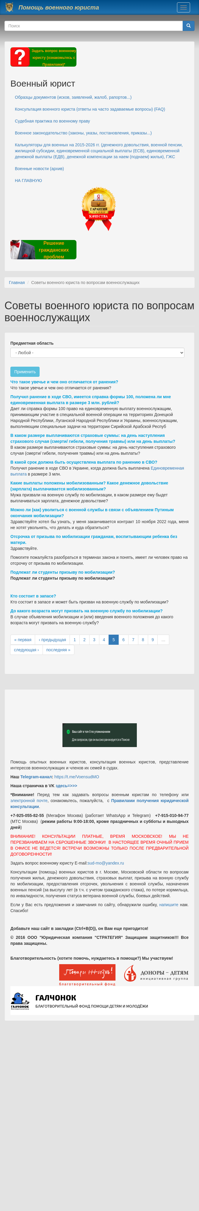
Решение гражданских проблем (54, 250)
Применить (25, 371)
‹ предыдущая (52, 639)
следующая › (26, 649)
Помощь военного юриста (58, 7)
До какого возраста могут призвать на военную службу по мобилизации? (86, 610)
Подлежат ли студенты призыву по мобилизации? (62, 572)
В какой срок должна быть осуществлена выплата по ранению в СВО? (83, 462)
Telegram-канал (36, 776)
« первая (22, 639)
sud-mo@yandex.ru (106, 863)
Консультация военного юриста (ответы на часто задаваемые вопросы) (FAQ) (90, 109)
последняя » (58, 649)
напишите (168, 904)
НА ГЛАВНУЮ (28, 180)
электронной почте (29, 800)
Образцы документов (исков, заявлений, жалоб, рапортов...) (73, 97)
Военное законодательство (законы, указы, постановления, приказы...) (83, 133)
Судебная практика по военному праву (52, 121)
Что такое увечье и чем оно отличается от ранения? (64, 381)
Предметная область (32, 343)
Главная (17, 282)
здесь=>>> (66, 785)
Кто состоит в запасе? (33, 596)
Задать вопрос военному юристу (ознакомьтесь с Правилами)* (54, 58)
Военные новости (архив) (39, 168)
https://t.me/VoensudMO (76, 776)
